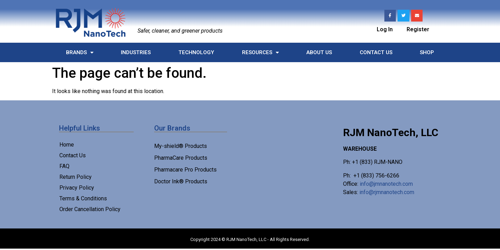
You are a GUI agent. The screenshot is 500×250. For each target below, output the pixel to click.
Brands (79, 53)
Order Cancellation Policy (89, 209)
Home (66, 144)
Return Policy (75, 177)
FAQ (64, 166)
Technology (196, 52)
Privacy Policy (76, 187)
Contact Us (376, 52)
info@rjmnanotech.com (386, 192)
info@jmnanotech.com (386, 184)
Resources (260, 53)
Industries (136, 52)
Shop (427, 52)
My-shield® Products (180, 146)
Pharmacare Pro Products (185, 169)
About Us (319, 52)
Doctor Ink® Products (180, 181)
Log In (385, 29)
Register (418, 29)
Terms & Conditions (83, 198)
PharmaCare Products (180, 158)
